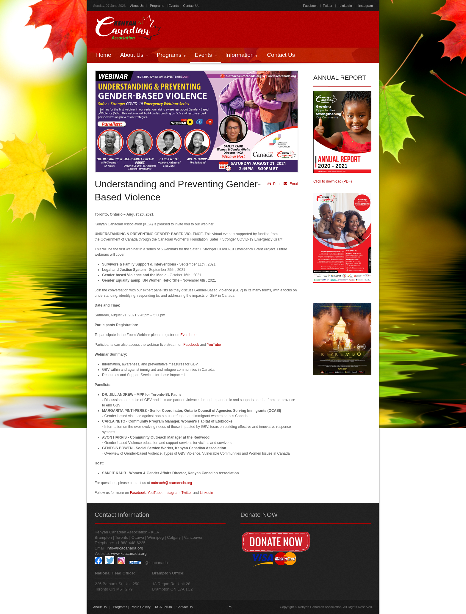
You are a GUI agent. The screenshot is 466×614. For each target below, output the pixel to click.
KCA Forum (163, 607)
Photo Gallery (141, 607)
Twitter (327, 5)
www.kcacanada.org (128, 553)
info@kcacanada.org (125, 548)
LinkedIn (346, 5)
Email (290, 184)
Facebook (310, 5)
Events (174, 5)
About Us (136, 5)
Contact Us (191, 5)
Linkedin (206, 493)
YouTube (214, 345)
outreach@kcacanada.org (171, 483)
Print (274, 184)
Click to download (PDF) (332, 181)
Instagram (365, 5)
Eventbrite (188, 335)
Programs (157, 5)
